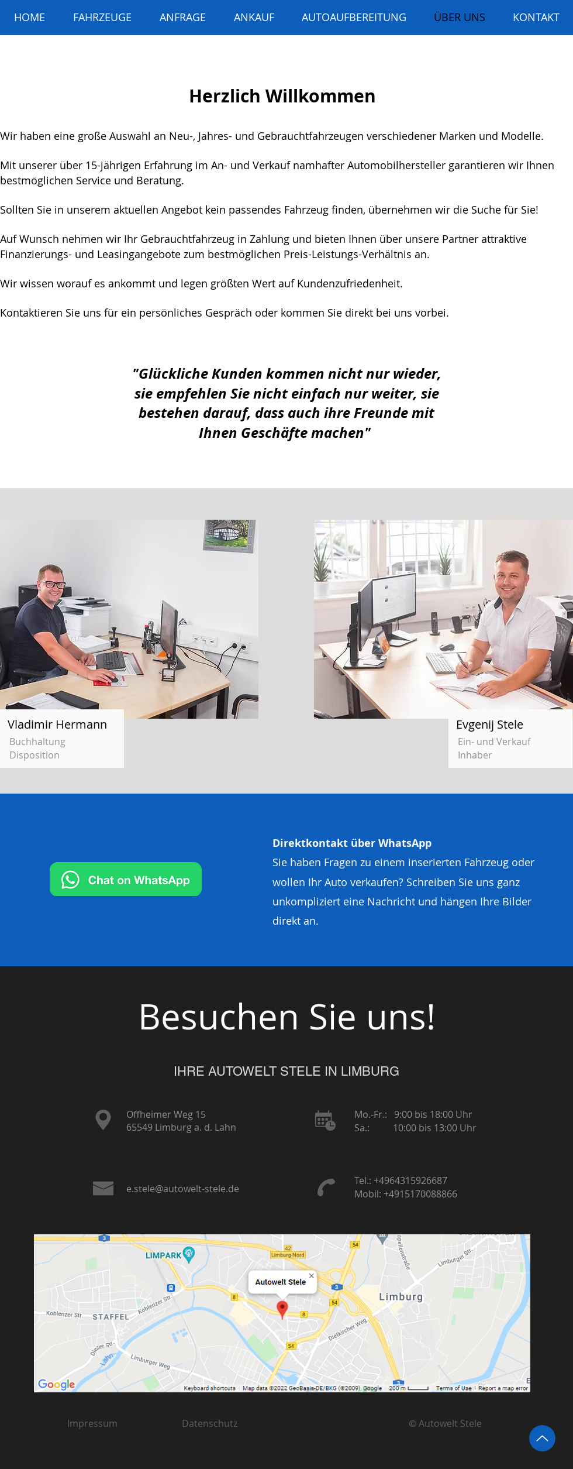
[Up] (542, 1438)
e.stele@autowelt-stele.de (182, 1188)
